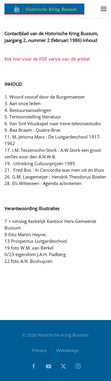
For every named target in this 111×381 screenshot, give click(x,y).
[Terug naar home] (44, 9)
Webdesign (67, 350)
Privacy (39, 350)
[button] (104, 9)
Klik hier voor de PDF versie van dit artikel (47, 59)
